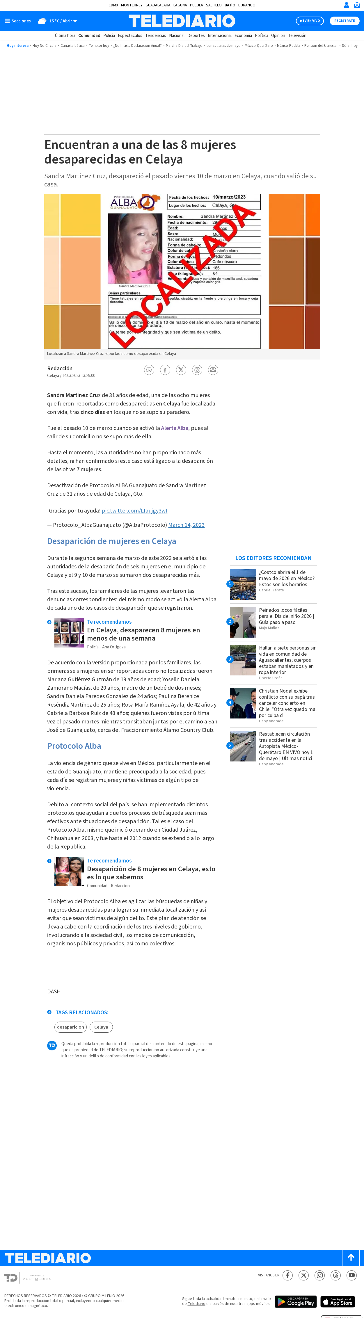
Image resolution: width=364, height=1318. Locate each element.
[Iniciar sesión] (346, 5)
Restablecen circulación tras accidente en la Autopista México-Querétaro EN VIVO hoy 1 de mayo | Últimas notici (286, 746)
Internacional (220, 36)
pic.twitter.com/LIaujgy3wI (134, 511)
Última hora (65, 36)
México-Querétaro (259, 45)
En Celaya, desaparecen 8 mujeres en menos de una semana (143, 634)
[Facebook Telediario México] (288, 1275)
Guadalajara (158, 5)
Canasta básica (73, 45)
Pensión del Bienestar (321, 45)
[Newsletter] (357, 6)
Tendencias (155, 36)
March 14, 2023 (186, 525)
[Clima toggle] (55, 21)
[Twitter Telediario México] (304, 1275)
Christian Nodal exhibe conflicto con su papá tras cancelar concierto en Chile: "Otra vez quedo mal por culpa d (288, 703)
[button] (149, 369)
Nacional (176, 36)
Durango (246, 5)
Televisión (297, 36)
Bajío (230, 5)
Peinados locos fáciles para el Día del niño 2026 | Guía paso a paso (286, 616)
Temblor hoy (99, 45)
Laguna (180, 5)
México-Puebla (288, 45)
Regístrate (344, 20)
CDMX (113, 5)
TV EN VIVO (311, 20)
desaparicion (70, 1027)
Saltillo (214, 5)
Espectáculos (130, 36)
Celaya (101, 1027)
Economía (243, 36)
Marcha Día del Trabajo (184, 45)
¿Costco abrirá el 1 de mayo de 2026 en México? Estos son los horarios (287, 578)
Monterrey (132, 5)
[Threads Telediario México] (336, 1275)
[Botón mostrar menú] (18, 21)
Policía (109, 36)
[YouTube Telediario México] (352, 1275)
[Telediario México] (182, 21)
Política (261, 36)
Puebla (196, 5)
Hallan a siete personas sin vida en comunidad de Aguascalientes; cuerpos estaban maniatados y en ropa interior (288, 660)
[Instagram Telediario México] (320, 1275)
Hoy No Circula (44, 45)
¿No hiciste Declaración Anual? (137, 45)
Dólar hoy (350, 45)
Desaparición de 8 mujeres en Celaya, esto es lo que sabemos (151, 873)
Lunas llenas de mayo (224, 45)
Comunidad (89, 36)
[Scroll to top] (351, 1258)
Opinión (278, 36)
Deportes (196, 36)
